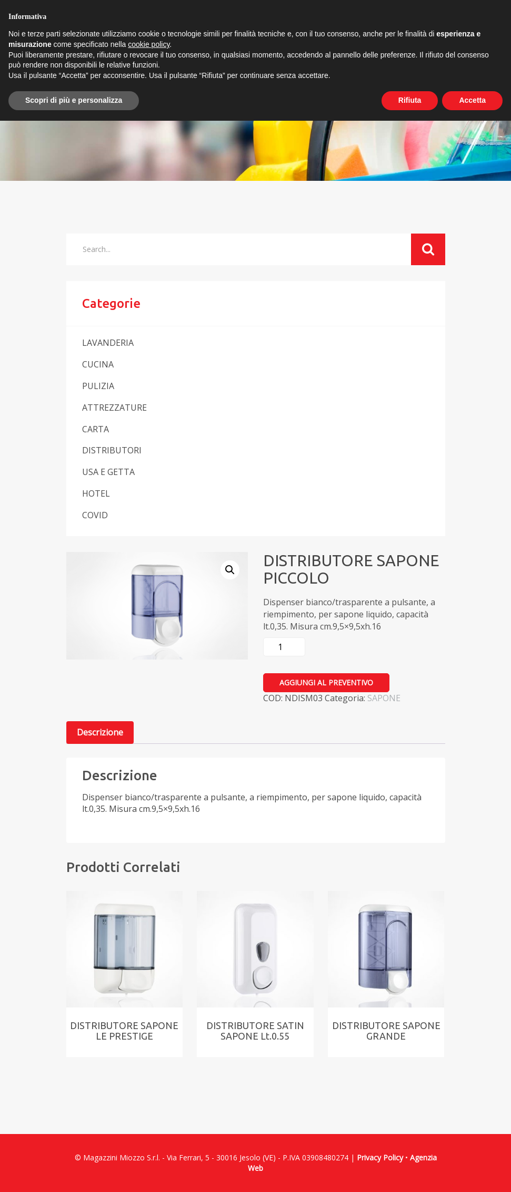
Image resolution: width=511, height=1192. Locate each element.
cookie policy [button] (148, 44)
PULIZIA (98, 386)
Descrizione (100, 732)
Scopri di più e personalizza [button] (73, 100)
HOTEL (96, 493)
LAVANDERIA (108, 342)
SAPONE (383, 698)
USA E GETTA (108, 472)
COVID (95, 515)
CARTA (95, 429)
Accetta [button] (472, 100)
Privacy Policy (380, 1157)
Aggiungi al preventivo (326, 682)
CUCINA (98, 364)
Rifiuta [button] (410, 100)
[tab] (100, 732)
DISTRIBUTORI (112, 450)
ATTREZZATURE (114, 407)
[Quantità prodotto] (284, 646)
